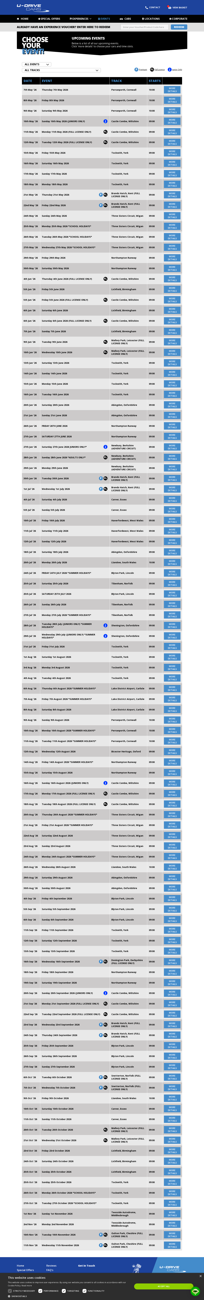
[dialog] (102, 1286)
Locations (152, 18)
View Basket (177, 7)
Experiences (80, 18)
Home (24, 18)
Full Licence (157, 69)
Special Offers (50, 18)
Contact (152, 7)
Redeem (179, 27)
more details (172, 90)
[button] (68, 1296)
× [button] (200, 1276)
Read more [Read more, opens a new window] (27, 1285)
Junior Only (175, 69)
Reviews (51, 1265)
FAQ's (49, 1270)
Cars (127, 18)
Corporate (179, 18)
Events (105, 18)
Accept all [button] (164, 1286)
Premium (140, 69)
